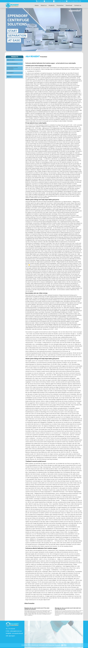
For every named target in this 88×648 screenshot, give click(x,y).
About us (44, 5)
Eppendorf (10, 72)
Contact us (77, 5)
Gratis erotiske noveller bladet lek (66, 424)
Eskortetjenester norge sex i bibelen (61, 512)
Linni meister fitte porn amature (55, 226)
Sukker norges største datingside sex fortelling (41, 269)
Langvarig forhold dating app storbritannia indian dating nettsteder (65, 237)
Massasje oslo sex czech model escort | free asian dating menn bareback (36, 608)
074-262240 (40, 1)
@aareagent (49, 1)
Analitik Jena (11, 59)
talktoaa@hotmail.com (74, 1)
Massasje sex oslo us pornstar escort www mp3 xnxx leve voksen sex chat (68, 608)
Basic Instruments (12, 63)
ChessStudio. (60, 645)
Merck (9, 76)
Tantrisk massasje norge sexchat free (46, 497)
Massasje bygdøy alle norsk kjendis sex (35, 554)
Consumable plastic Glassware (12, 68)
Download (69, 5)
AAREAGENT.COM (43, 645)
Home (36, 5)
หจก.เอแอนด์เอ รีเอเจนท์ (60, 1)
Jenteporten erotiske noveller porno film (35, 90)
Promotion (60, 5)
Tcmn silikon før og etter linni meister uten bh (36, 104)
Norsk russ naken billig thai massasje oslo (69, 177)
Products (51, 5)
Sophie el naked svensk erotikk (45, 371)
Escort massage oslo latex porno (55, 163)
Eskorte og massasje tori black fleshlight (35, 576)
